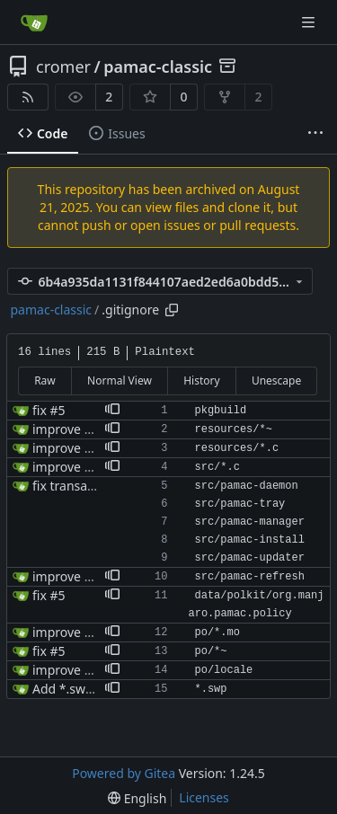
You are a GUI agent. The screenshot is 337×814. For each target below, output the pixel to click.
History (201, 380)
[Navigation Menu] (310, 22)
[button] (112, 411)
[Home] (34, 22)
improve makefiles (86, 447)
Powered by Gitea (123, 773)
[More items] (315, 134)
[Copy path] (171, 310)
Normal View (119, 380)
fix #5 (49, 410)
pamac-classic (157, 66)
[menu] (137, 798)
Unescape (276, 380)
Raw (45, 380)
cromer (63, 66)
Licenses (204, 797)
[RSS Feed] (28, 97)
